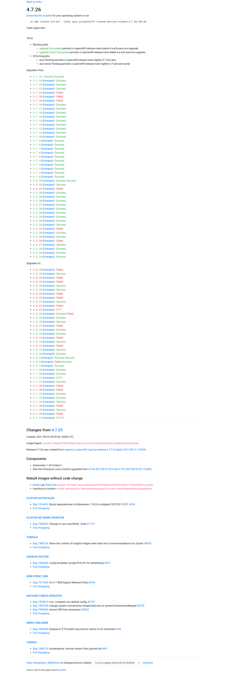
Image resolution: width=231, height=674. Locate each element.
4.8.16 (37, 330)
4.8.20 (37, 314)
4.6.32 (37, 224)
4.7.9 (37, 140)
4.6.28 (37, 241)
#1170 (90, 523)
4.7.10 (37, 136)
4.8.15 (37, 334)
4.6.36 (37, 208)
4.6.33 (37, 220)
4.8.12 (37, 346)
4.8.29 (37, 289)
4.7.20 (37, 96)
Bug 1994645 (40, 562)
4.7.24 (37, 80)
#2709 (140, 605)
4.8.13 (37, 342)
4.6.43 (37, 180)
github (63, 670)
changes (48, 80)
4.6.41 (37, 188)
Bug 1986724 (40, 543)
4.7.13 (37, 124)
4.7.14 (37, 120)
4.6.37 (37, 204)
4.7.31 (37, 402)
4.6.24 (37, 257)
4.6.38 (37, 200)
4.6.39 (37, 196)
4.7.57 (37, 378)
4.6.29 (37, 236)
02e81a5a (50, 484)
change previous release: (78, 662)
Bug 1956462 (40, 609)
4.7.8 (37, 144)
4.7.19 (37, 100)
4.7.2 (37, 168)
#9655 (147, 543)
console (32, 537)
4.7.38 (37, 390)
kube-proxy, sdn (37, 576)
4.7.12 (37, 128)
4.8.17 (37, 326)
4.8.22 (37, 306)
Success (49, 76)
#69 (105, 648)
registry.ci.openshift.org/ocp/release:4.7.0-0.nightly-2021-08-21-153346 (105, 449)
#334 (92, 582)
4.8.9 (37, 358)
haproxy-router (37, 556)
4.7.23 (37, 84)
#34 (118, 629)
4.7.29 (37, 410)
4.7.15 (37, 116)
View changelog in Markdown (43, 662)
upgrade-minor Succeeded (54, 52)
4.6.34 (37, 216)
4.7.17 (37, 108)
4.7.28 (37, 414)
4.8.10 (37, 354)
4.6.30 (37, 232)
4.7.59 (37, 370)
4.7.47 (37, 382)
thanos (31, 642)
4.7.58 (37, 374)
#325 (107, 562)
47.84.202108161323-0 (101, 469)
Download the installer (39, 15)
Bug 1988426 (40, 523)
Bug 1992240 (40, 605)
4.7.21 (37, 92)
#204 (132, 504)
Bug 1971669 (40, 582)
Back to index (34, 1)
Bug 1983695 (40, 629)
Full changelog (41, 508)
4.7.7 (37, 148)
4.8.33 (37, 281)
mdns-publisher (37, 622)
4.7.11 (37, 132)
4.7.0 (37, 176)
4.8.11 (37, 350)
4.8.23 (37, 301)
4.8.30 (37, 285)
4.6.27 (37, 245)
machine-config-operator (44, 595)
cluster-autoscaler (40, 498)
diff (148, 469)
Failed (59, 92)
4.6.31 (37, 228)
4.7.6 (37, 152)
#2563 (85, 609)
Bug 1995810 (40, 601)
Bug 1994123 (40, 648)
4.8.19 (37, 318)
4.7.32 (37, 398)
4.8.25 (37, 297)
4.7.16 (37, 112)
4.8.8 (37, 362)
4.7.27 (37, 418)
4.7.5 (37, 156)
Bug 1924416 (40, 504)
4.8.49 (37, 269)
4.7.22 (37, 88)
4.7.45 (37, 386)
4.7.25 (37, 76)
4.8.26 (37, 293)
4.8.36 (37, 273)
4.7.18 (37, 104)
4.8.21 (37, 310)
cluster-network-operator (45, 517)
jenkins (37, 484)
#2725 (91, 601)
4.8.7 (37, 366)
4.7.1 (37, 172)
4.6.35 (37, 212)
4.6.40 (37, 192)
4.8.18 (37, 322)
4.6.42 (37, 184)
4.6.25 (37, 253)
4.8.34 (37, 277)
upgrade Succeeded (50, 48)
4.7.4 (37, 160)
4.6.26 (37, 249)
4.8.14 (37, 338)
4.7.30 (37, 406)
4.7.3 (37, 164)
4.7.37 (37, 394)
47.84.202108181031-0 (132, 469)
